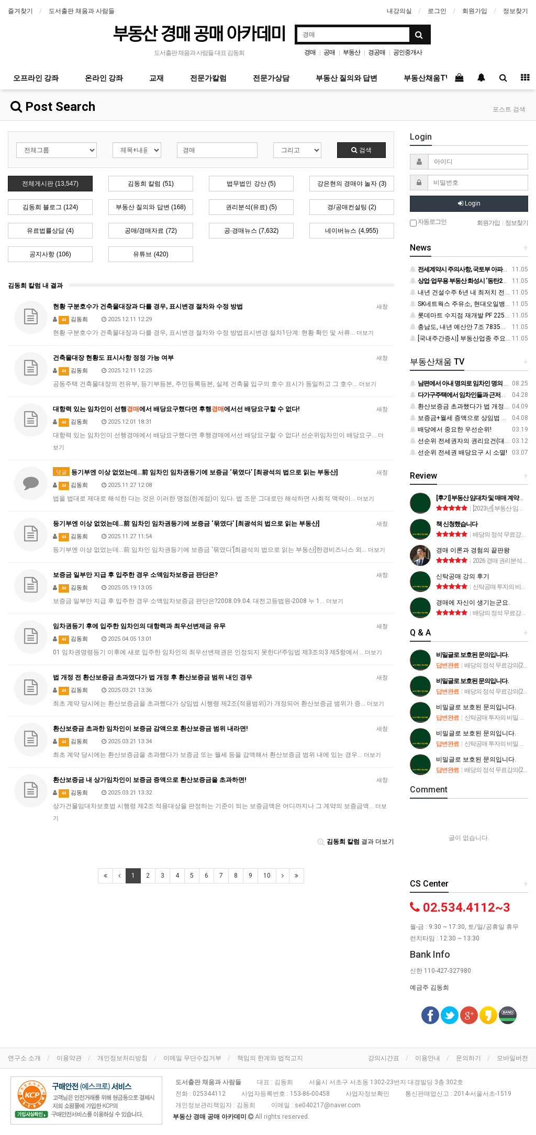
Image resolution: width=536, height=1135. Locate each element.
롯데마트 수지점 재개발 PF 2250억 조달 (469, 315)
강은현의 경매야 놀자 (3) (352, 183)
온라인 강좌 (104, 78)
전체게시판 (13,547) (50, 183)
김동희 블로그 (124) (51, 207)
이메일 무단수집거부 (192, 1058)
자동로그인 (428, 222)
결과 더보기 (355, 841)
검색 (361, 150)
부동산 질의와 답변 (346, 78)
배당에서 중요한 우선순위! (451, 429)
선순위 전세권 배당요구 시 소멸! (458, 452)
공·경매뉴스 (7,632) (251, 230)
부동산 (351, 52)
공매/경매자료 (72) (151, 230)
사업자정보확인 (367, 1093)
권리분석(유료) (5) (251, 207)
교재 (156, 78)
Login (469, 203)
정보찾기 (515, 11)
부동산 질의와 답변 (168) (151, 207)
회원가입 (474, 11)
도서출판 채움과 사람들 (82, 11)
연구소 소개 (24, 1058)
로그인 (437, 11)
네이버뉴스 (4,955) (351, 230)
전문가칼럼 (208, 78)
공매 (329, 52)
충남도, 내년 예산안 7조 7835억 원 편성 (469, 327)
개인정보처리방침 (122, 1058)
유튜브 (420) (150, 254)
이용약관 (69, 1058)
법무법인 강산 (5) (251, 183)
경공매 (376, 52)
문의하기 (468, 1058)
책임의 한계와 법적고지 (270, 1058)
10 (267, 875)
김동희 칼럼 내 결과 (35, 285)
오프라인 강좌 (36, 78)
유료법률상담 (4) (50, 230)
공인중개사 (407, 52)
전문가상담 (271, 78)
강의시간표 (383, 1058)
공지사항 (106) (50, 254)
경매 (310, 52)
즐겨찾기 (20, 11)
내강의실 (399, 11)
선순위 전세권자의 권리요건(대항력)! (465, 441)
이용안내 (427, 1058)
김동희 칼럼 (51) (151, 183)
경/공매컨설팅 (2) (351, 207)
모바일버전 (512, 1058)
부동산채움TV (427, 78)
